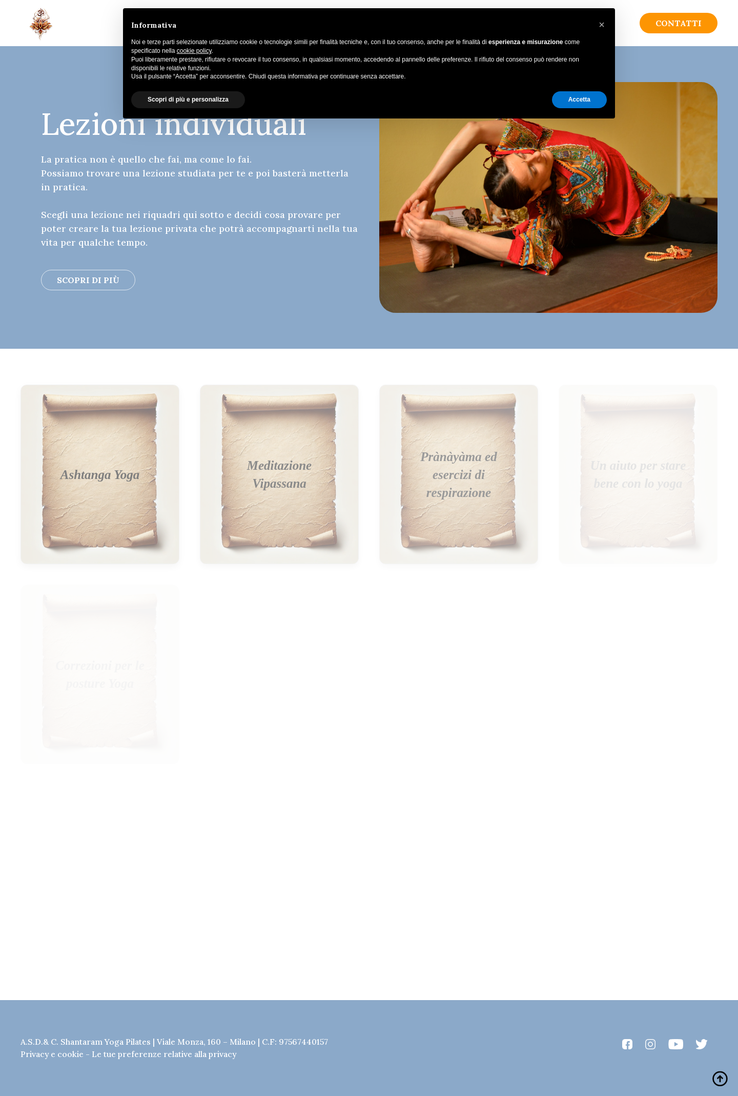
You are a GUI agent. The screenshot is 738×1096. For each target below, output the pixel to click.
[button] (601, 24)
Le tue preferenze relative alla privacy (164, 1054)
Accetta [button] (579, 99)
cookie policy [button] (194, 50)
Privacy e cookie (52, 1054)
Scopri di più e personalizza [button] (188, 99)
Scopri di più (88, 280)
